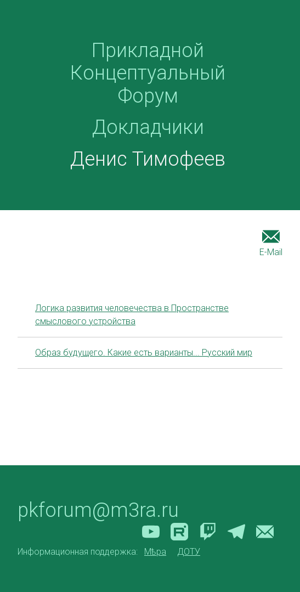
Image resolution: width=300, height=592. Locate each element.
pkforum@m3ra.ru (98, 510)
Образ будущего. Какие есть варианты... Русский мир (143, 352)
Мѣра (155, 552)
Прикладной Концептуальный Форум (147, 73)
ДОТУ (188, 552)
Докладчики (148, 127)
